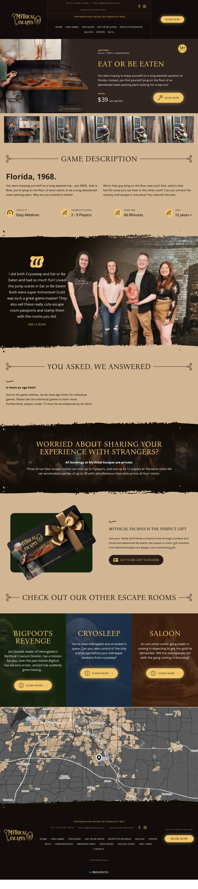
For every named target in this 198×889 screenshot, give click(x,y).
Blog (111, 32)
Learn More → (35, 686)
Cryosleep (88, 27)
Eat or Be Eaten (107, 27)
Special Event (126, 844)
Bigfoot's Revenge (131, 27)
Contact (98, 849)
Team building (64, 844)
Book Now (172, 19)
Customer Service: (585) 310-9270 (93, 10)
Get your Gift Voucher (136, 560)
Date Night (107, 844)
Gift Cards (145, 844)
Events (100, 32)
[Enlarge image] (22, 129)
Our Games (72, 27)
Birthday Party (86, 844)
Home (58, 27)
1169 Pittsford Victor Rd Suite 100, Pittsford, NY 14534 (99, 16)
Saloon (88, 32)
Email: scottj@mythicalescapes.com (106, 3)
